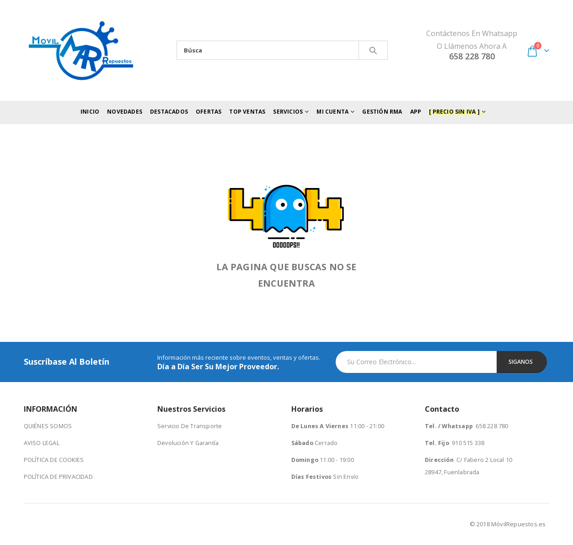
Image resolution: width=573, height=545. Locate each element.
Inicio (89, 111)
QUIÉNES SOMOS (48, 426)
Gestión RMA (382, 111)
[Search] (373, 50)
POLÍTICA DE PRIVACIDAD (58, 477)
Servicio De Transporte (189, 426)
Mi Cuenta (332, 111)
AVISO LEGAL (41, 443)
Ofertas (208, 111)
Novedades (124, 111)
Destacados (169, 111)
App (416, 111)
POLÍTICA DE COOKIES (54, 460)
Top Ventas (247, 111)
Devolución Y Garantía (188, 443)
